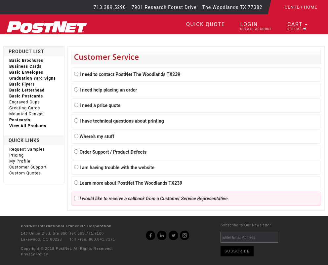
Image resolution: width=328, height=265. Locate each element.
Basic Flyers (22, 84)
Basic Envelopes (26, 72)
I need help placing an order (105, 90)
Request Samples (27, 149)
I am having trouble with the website (114, 167)
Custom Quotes (25, 173)
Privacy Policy (34, 254)
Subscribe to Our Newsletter (246, 225)
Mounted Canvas (26, 114)
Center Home (301, 7)
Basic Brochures (26, 60)
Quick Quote (205, 24)
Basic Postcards (26, 96)
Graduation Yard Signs (32, 78)
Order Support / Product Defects (110, 152)
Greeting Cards (24, 108)
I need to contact (127, 74)
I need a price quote (97, 105)
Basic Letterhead (27, 90)
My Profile (19, 161)
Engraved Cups (24, 102)
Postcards (19, 120)
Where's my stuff (94, 136)
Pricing (16, 155)
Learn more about (128, 183)
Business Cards (25, 66)
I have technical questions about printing (119, 121)
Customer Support (28, 167)
